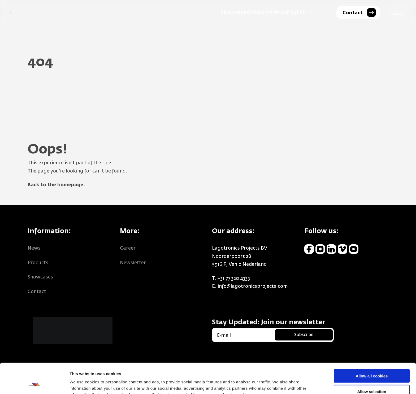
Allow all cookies (372, 347)
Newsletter (133, 262)
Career (128, 248)
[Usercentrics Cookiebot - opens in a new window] (34, 384)
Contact (37, 291)
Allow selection (371, 363)
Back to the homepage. (56, 185)
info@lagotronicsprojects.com (253, 286)
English (296, 12)
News (279, 12)
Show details (278, 383)
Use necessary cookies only (371, 379)
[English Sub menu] (311, 12)
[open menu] (398, 12)
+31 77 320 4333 (233, 278)
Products (260, 12)
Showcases (235, 12)
